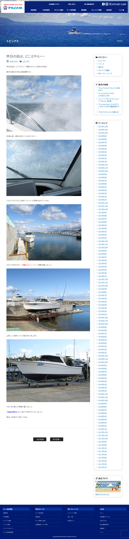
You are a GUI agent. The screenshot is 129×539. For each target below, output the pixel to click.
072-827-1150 (119, 4)
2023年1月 (102, 238)
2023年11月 (103, 206)
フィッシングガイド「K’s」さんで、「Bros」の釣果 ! (108, 100)
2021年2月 (102, 311)
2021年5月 (102, 301)
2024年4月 (102, 190)
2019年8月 (102, 368)
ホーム (101, 513)
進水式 (100, 67)
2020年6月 (102, 337)
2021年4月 (102, 305)
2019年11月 (103, 359)
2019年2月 (102, 387)
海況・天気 (70, 516)
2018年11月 (103, 397)
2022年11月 (103, 244)
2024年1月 (102, 200)
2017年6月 (102, 451)
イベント (101, 64)
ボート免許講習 (71, 10)
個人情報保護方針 (89, 4)
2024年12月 (103, 165)
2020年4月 (102, 343)
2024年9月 (102, 174)
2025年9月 (102, 136)
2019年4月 (102, 381)
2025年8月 (102, 139)
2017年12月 (103, 432)
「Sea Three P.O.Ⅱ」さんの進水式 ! (109, 89)
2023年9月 (102, 212)
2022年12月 (103, 241)
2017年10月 (103, 438)
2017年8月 (102, 445)
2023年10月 (103, 209)
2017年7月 (102, 448)
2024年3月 (102, 193)
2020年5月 (102, 340)
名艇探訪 (109, 10)
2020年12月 (103, 317)
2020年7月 (102, 333)
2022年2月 (102, 273)
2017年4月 (102, 458)
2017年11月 (103, 435)
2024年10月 (103, 171)
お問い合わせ (71, 4)
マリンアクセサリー (8, 528)
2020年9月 (102, 327)
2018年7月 (102, 410)
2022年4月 (102, 266)
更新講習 (84, 10)
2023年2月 (102, 235)
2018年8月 (102, 407)
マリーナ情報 (6, 524)
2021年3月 (102, 308)
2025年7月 (102, 142)
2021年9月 (102, 289)
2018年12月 (103, 394)
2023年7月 (102, 219)
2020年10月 (103, 324)
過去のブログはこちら (102, 494)
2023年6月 (102, 222)
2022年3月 (102, 270)
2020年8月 (102, 330)
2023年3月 (102, 231)
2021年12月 (103, 279)
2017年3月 (102, 461)
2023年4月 (102, 228)
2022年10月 (103, 247)
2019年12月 (103, 356)
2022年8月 (102, 254)
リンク (101, 532)
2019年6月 (102, 375)
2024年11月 (103, 168)
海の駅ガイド (71, 520)
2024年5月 (102, 187)
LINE (107, 4)
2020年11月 (103, 321)
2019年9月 (102, 365)
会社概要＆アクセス (54, 4)
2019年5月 (102, 378)
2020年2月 (102, 349)
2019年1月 (102, 391)
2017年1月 (102, 467)
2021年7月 (102, 295)
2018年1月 (102, 429)
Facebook (103, 4)
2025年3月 (102, 155)
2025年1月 (102, 161)
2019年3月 (102, 384)
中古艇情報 (46, 10)
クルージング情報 (96, 10)
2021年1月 (102, 314)
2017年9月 (102, 442)
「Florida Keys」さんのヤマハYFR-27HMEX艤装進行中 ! (108, 106)
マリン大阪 (13, 7)
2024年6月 (102, 184)
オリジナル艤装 (58, 10)
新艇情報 (33, 10)
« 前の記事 (40, 439)
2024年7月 (102, 180)
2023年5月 (102, 225)
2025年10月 (103, 133)
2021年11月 (103, 282)
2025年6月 (102, 145)
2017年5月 (102, 454)
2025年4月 (102, 152)
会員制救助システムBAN (41, 524)
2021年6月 (102, 298)
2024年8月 (102, 177)
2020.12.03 (13, 61)
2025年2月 (102, 158)
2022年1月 (102, 276)
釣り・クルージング (105, 73)
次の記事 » (57, 439)
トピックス (26, 61)
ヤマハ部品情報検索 (8, 532)
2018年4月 (102, 419)
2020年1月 (102, 352)
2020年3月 (102, 346)
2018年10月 (103, 400)
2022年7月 (102, 257)
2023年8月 (102, 215)
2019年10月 (103, 362)
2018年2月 (102, 426)
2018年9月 (102, 403)
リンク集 (121, 10)
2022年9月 (102, 251)
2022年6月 (102, 260)
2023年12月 (103, 203)
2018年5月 (102, 416)
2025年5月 (102, 149)
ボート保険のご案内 (40, 520)
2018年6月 (102, 413)
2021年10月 (103, 286)
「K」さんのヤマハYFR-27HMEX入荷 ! (106, 94)
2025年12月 (103, 126)
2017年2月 (102, 464)
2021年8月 (102, 292)
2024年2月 (102, 196)
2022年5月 (102, 263)
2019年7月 (102, 372)
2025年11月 (103, 130)
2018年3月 (102, 423)
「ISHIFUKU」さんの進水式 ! (108, 112)
